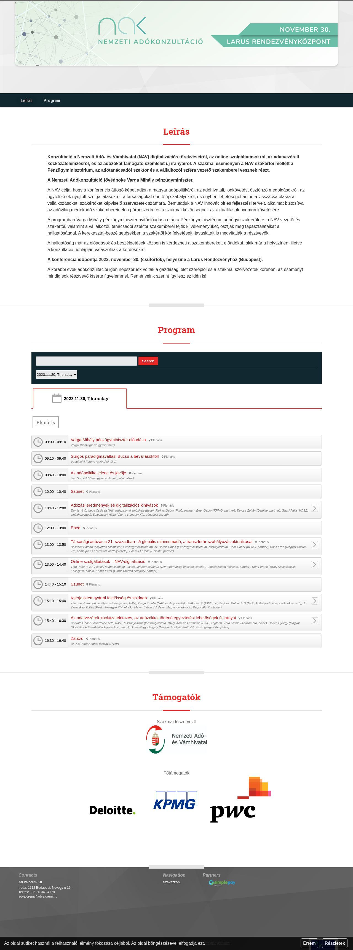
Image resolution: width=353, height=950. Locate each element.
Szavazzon (171, 881)
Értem (309, 943)
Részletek (335, 943)
